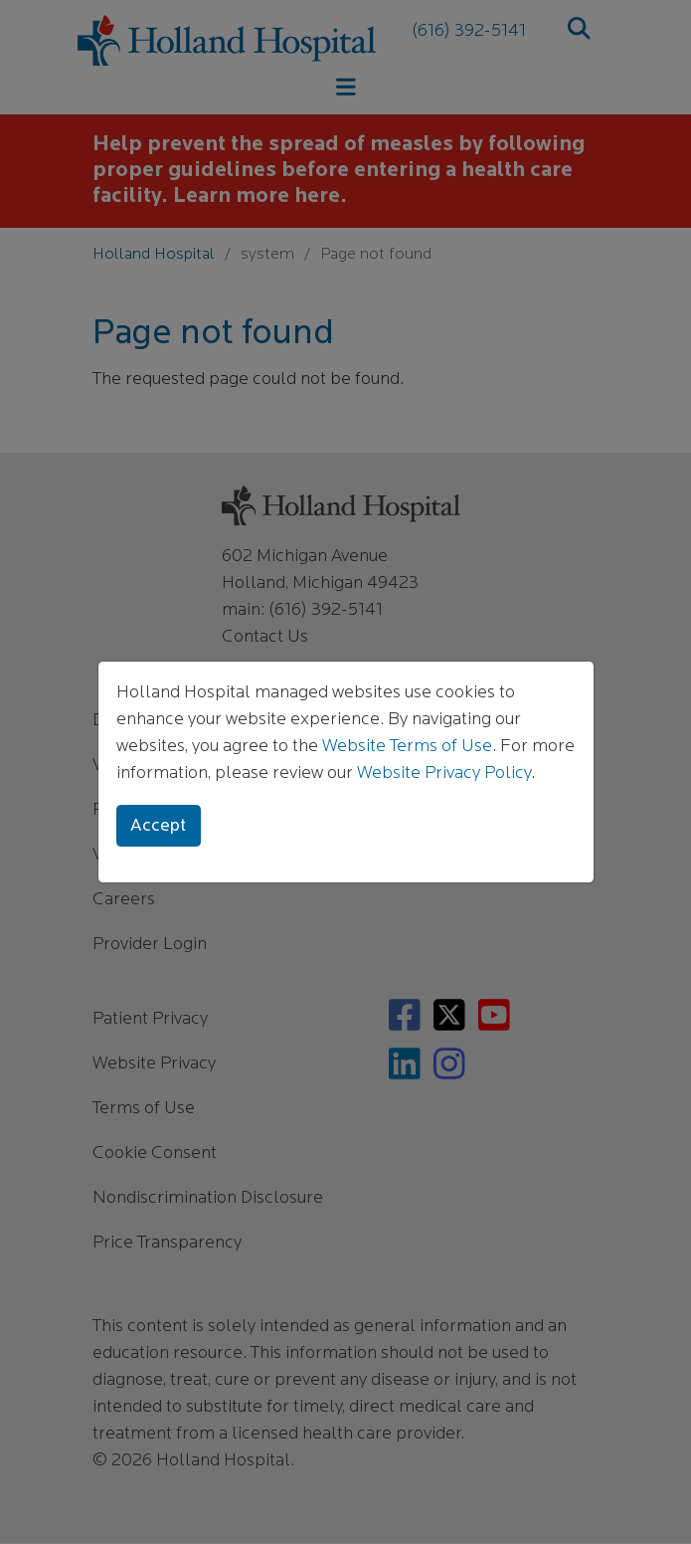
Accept (158, 826)
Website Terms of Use (407, 746)
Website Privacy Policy (444, 773)
